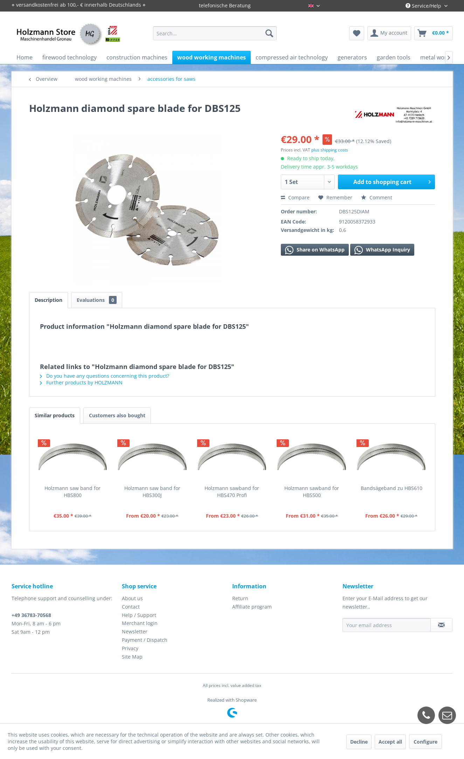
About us (132, 598)
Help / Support (139, 615)
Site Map (132, 656)
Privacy (130, 648)
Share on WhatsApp (315, 250)
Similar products (55, 415)
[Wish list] (356, 33)
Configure (425, 741)
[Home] (24, 57)
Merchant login (140, 623)
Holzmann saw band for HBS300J (152, 491)
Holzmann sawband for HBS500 (311, 491)
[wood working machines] (211, 57)
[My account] (389, 33)
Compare (295, 197)
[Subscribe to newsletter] (441, 625)
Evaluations (97, 300)
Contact (131, 606)
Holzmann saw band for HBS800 (72, 491)
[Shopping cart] (433, 33)
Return (240, 598)
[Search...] (215, 33)
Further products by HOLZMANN (81, 382)
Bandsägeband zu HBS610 (391, 488)
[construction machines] (137, 57)
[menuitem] (215, 33)
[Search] (269, 33)
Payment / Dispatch (144, 640)
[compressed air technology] (292, 57)
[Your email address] (386, 625)
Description (48, 300)
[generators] (352, 57)
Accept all (390, 741)
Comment (376, 197)
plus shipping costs (329, 150)
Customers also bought (117, 415)
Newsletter (134, 631)
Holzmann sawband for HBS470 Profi (232, 491)
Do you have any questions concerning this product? (104, 376)
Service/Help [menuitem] (424, 5)
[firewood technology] (69, 57)
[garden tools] (393, 57)
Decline (359, 741)
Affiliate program (252, 606)
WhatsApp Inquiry (382, 250)
